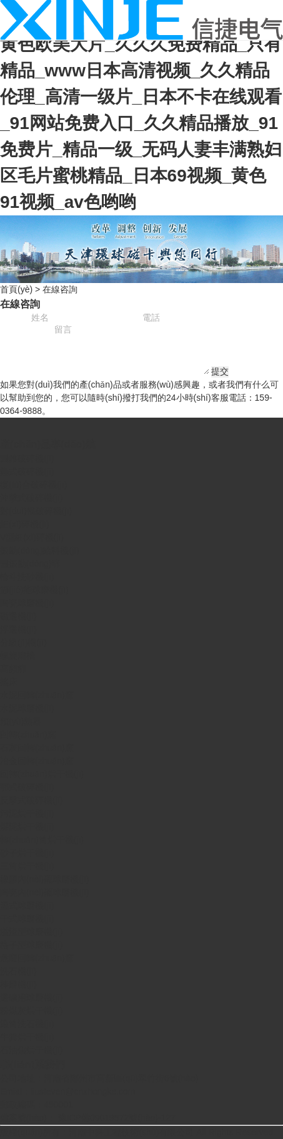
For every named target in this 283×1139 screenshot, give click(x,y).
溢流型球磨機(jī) (31, 932)
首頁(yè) (16, 289)
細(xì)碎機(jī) (24, 524)
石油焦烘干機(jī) (31, 1050)
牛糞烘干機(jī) (27, 1037)
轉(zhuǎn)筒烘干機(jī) (42, 840)
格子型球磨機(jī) (31, 945)
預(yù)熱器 (20, 721)
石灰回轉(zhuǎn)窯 (37, 748)
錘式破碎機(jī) (27, 471)
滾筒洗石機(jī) (27, 1024)
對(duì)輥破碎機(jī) (36, 511)
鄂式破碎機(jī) (27, 787)
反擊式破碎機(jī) (31, 800)
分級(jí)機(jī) (23, 642)
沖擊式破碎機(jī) (31, 498)
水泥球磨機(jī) (27, 708)
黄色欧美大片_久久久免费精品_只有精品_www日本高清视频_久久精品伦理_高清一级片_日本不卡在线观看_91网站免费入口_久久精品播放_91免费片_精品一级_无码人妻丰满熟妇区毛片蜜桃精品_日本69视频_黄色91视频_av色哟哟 (141, 123)
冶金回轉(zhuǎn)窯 (37, 761)
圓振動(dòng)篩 (30, 564)
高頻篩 (13, 669)
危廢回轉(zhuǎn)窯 (37, 958)
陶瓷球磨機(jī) (27, 603)
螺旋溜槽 (17, 656)
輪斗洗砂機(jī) (27, 577)
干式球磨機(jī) (27, 919)
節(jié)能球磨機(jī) (34, 590)
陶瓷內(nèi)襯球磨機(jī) (44, 892)
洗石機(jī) (18, 971)
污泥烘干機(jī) (27, 813)
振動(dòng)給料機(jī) (39, 550)
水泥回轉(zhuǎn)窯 (37, 695)
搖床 (8, 682)
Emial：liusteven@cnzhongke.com (68, 1091)
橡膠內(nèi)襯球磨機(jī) (44, 879)
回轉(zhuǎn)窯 (28, 734)
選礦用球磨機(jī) (31, 997)
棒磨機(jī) (18, 984)
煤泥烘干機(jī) (27, 827)
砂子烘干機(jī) (27, 853)
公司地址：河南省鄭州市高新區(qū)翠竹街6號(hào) (99, 1078)
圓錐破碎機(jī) (27, 458)
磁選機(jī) (18, 616)
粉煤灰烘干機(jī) (31, 1011)
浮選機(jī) (18, 629)
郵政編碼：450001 (36, 1105)
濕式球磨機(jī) (27, 905)
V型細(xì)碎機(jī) (32, 537)
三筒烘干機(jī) (27, 866)
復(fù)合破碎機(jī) (33, 485)
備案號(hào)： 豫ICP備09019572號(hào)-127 (88, 1118)
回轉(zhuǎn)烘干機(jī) (42, 774)
